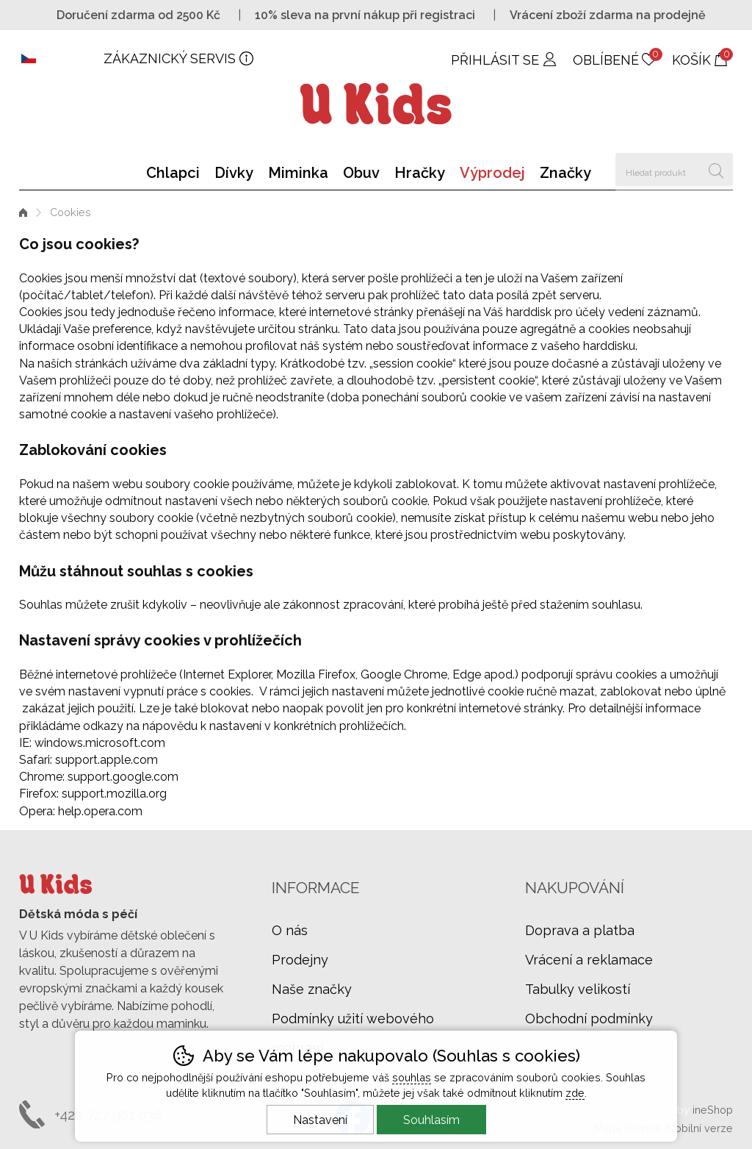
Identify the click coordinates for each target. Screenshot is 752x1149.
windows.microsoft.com (100, 743)
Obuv (361, 173)
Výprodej (492, 173)
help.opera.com (100, 811)
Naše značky (312, 989)
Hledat (716, 169)
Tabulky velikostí (577, 989)
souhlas (411, 1077)
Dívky (233, 173)
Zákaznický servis (170, 58)
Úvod (23, 212)
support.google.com (123, 777)
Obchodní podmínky (589, 1018)
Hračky (419, 173)
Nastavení (320, 1120)
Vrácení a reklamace (589, 959)
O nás (290, 930)
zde (575, 1093)
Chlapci (173, 173)
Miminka (298, 173)
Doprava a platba (579, 930)
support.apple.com (106, 760)
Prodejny (300, 959)
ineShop (713, 1109)
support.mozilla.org (114, 794)
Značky (565, 173)
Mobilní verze (699, 1128)
